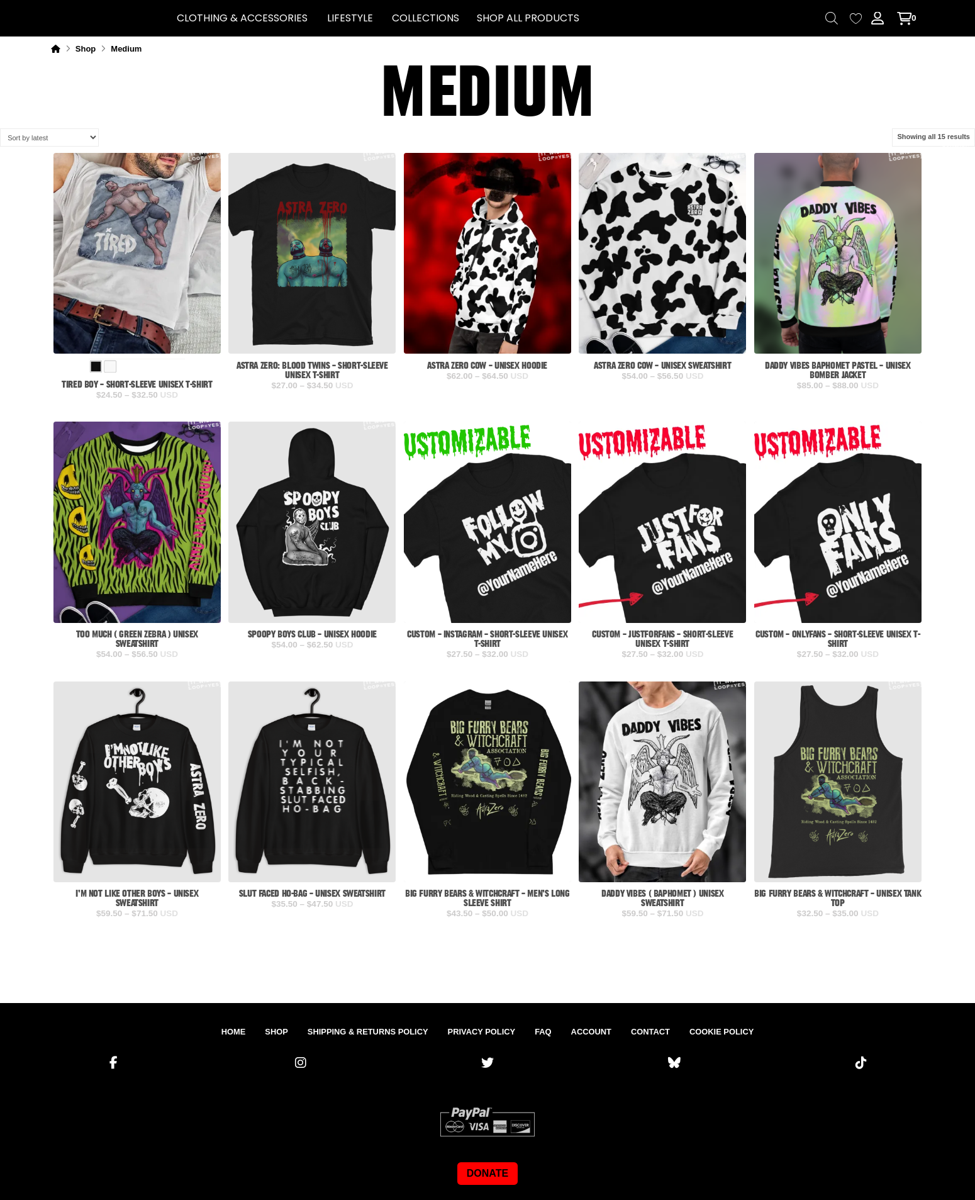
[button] (242, 18)
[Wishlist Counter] (856, 19)
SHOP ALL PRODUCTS (528, 18)
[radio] (96, 367)
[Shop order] (49, 137)
